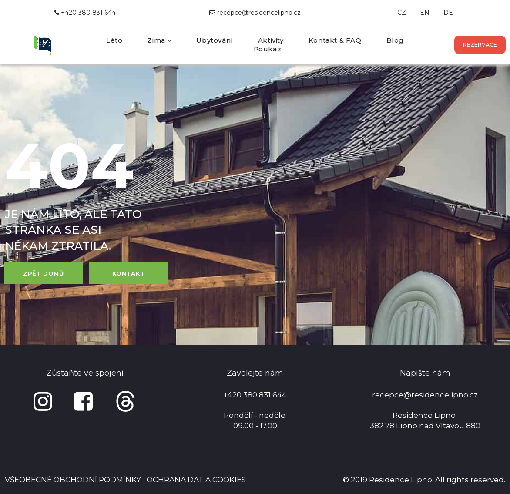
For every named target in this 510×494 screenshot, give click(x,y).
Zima (159, 40)
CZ (401, 13)
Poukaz (268, 49)
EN (424, 13)
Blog (395, 40)
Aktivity (271, 40)
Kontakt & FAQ (335, 40)
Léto (114, 40)
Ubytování (214, 40)
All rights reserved (469, 479)
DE (448, 13)
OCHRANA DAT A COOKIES (196, 479)
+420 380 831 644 (85, 13)
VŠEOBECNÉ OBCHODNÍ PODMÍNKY (73, 479)
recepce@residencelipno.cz (259, 13)
